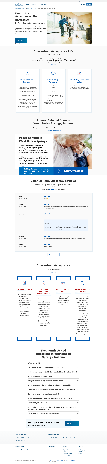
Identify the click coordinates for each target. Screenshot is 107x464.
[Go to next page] (61, 254)
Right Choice (52, 450)
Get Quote (89, 4)
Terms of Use (52, 460)
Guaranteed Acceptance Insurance (23, 450)
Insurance (33, 4)
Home (27, 4)
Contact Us (80, 451)
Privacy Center (60, 460)
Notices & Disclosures (70, 460)
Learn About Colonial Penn (53, 130)
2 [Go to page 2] (51, 254)
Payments (65, 450)
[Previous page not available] (46, 254)
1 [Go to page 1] (49, 254)
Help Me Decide (71, 424)
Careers (80, 453)
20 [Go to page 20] (57, 254)
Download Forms (67, 453)
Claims (65, 451)
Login (90, 1)
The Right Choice (43, 4)
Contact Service (67, 455)
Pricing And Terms (18, 43)
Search (82, 4)
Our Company (81, 450)
